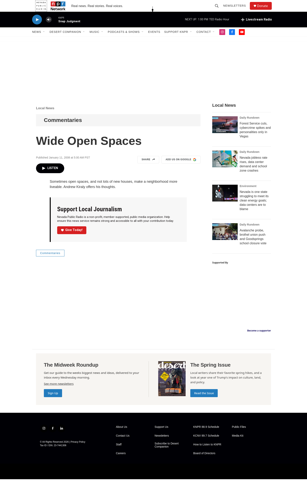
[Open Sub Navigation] (44, 40)
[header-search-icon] (218, 10)
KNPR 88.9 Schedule (206, 435)
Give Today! (72, 239)
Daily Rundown (249, 126)
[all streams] (256, 28)
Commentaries (63, 129)
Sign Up (53, 402)
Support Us (161, 435)
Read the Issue (204, 402)
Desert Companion (65, 40)
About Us (121, 435)
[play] (37, 28)
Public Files (239, 435)
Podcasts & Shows (124, 40)
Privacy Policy (78, 450)
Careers (121, 462)
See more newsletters (59, 392)
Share (148, 168)
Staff (119, 453)
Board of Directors (204, 462)
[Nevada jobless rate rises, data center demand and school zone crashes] (225, 167)
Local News (45, 117)
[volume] (48, 28)
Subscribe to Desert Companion (167, 454)
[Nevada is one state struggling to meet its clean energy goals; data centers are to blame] (225, 201)
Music (94, 40)
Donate (265, 10)
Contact (204, 40)
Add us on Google (181, 168)
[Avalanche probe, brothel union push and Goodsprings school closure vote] (225, 240)
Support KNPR (176, 40)
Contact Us (122, 444)
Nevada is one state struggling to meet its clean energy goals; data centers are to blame (254, 209)
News (36, 40)
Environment (248, 194)
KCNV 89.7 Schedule (206, 444)
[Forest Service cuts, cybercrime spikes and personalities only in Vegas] (225, 133)
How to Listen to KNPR (207, 453)
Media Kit (237, 444)
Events (154, 40)
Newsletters (236, 10)
